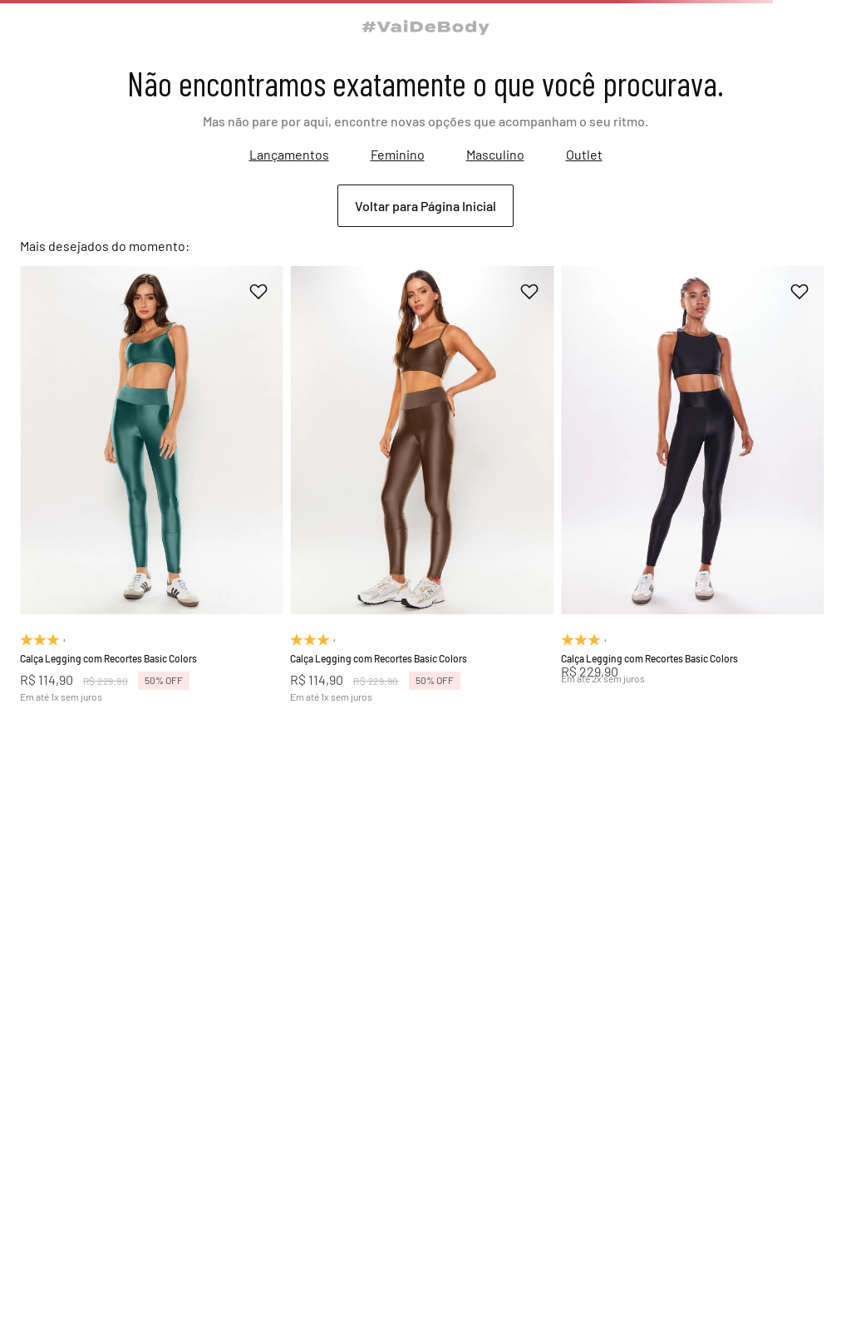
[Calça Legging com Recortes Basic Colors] (151, 484)
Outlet (584, 154)
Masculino (495, 154)
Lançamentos (289, 154)
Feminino (398, 154)
